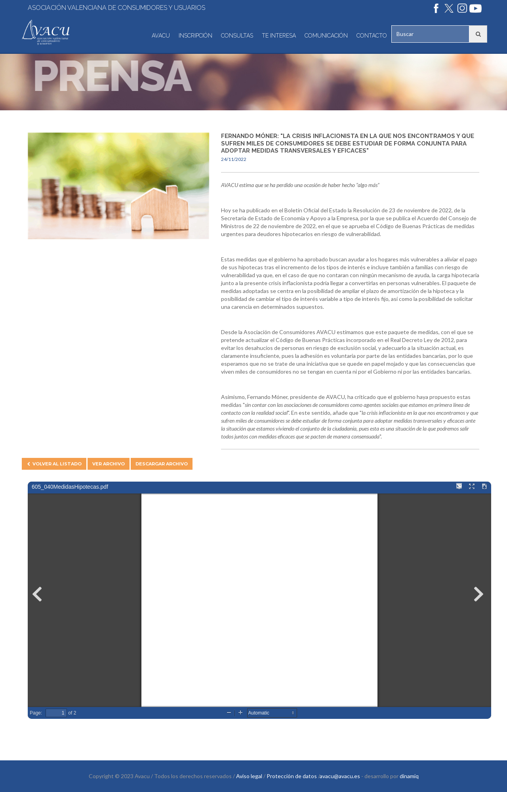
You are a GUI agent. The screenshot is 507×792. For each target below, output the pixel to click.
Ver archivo (108, 464)
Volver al (54, 464)
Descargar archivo (161, 464)
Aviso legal (249, 776)
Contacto (371, 35)
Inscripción (195, 35)
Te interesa (279, 35)
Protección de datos (292, 776)
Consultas (237, 35)
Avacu (161, 35)
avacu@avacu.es (340, 776)
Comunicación (326, 35)
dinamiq (409, 776)
